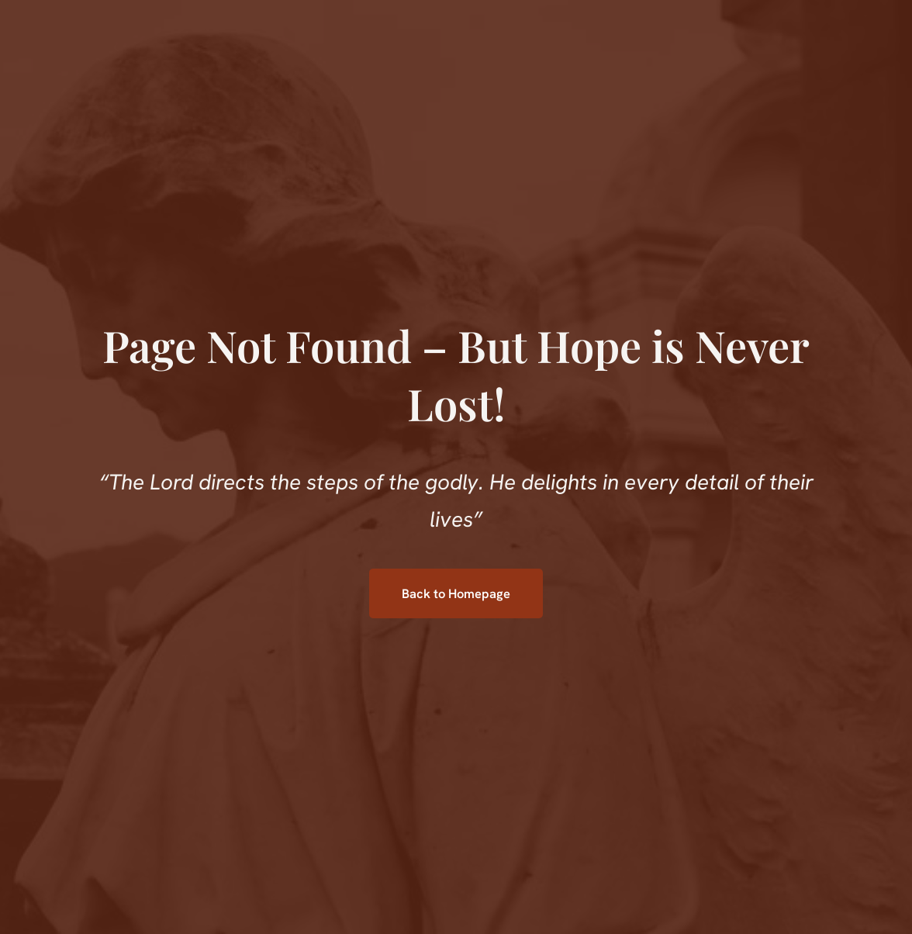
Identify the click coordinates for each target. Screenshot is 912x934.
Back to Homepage (456, 593)
